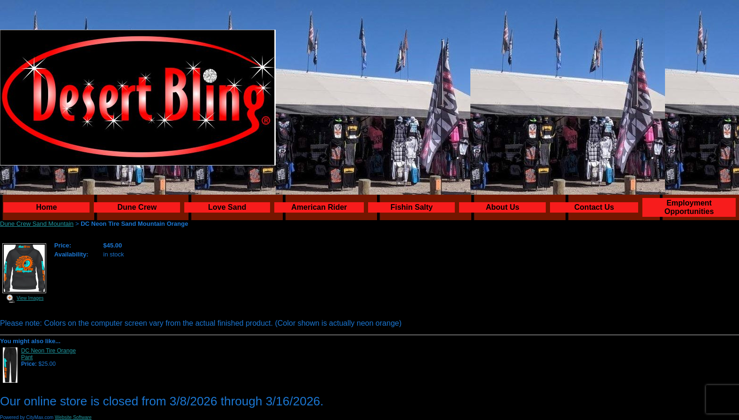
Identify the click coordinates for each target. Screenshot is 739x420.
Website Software (73, 417)
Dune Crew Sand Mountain (37, 223)
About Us (502, 207)
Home (46, 207)
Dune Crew (137, 207)
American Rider (319, 207)
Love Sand (227, 207)
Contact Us (594, 207)
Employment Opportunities (689, 207)
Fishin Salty (411, 207)
